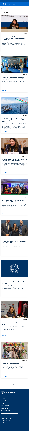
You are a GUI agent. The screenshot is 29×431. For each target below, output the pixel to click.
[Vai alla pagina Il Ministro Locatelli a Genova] (5, 376)
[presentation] (27, 4)
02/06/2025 (24, 74)
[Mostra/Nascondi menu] (2, 4)
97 (10, 387)
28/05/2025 (24, 115)
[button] (5, 429)
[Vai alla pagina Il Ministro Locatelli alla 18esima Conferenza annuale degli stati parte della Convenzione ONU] (5, 49)
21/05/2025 (24, 319)
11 (16, 384)
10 (13, 384)
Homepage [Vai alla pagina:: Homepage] (3, 8)
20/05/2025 (24, 360)
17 (3, 387)
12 (18, 384)
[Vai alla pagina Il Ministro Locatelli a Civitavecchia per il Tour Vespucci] (5, 90)
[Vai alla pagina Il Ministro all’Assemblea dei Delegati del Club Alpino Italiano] (5, 254)
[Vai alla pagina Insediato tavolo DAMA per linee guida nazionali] (5, 294)
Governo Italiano (4, 1)
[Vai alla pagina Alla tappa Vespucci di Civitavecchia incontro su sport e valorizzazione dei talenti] (5, 131)
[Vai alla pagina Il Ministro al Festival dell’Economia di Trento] (5, 335)
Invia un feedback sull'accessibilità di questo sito (9, 413)
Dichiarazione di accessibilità (6, 410)
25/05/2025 (24, 197)
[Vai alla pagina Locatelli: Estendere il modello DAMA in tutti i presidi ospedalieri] (5, 213)
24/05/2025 (24, 278)
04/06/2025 (24, 33)
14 (23, 384)
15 (26, 384)
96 (8, 387)
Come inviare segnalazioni (5, 405)
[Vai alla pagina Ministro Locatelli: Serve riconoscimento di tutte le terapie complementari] (5, 172)
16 (1, 387)
